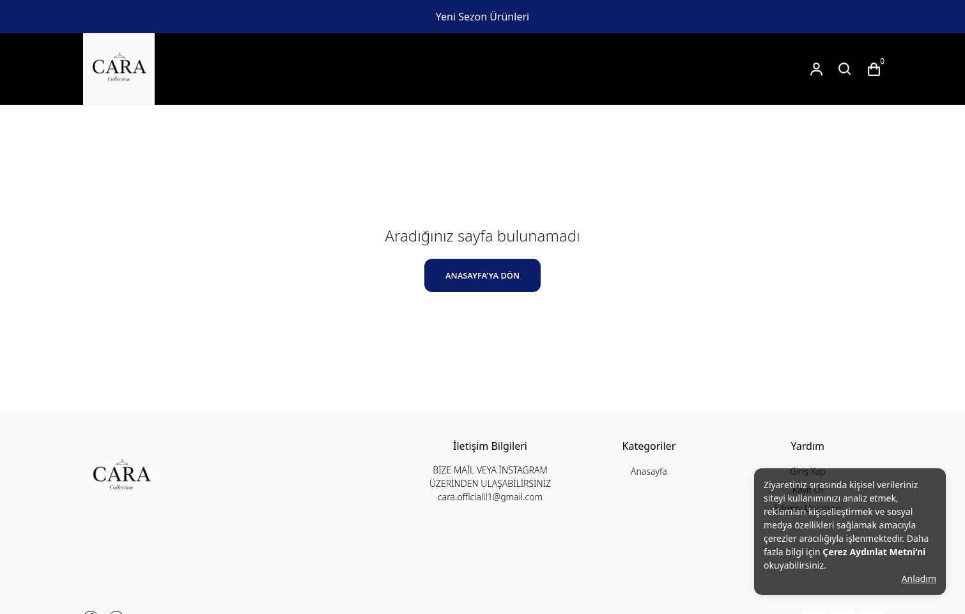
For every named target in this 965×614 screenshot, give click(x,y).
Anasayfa (649, 471)
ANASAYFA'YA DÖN (482, 275)
